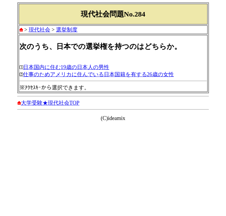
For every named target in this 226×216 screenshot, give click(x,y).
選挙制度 (67, 30)
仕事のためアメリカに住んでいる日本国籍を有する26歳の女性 (98, 74)
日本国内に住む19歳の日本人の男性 (66, 67)
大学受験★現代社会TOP (50, 103)
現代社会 (39, 30)
